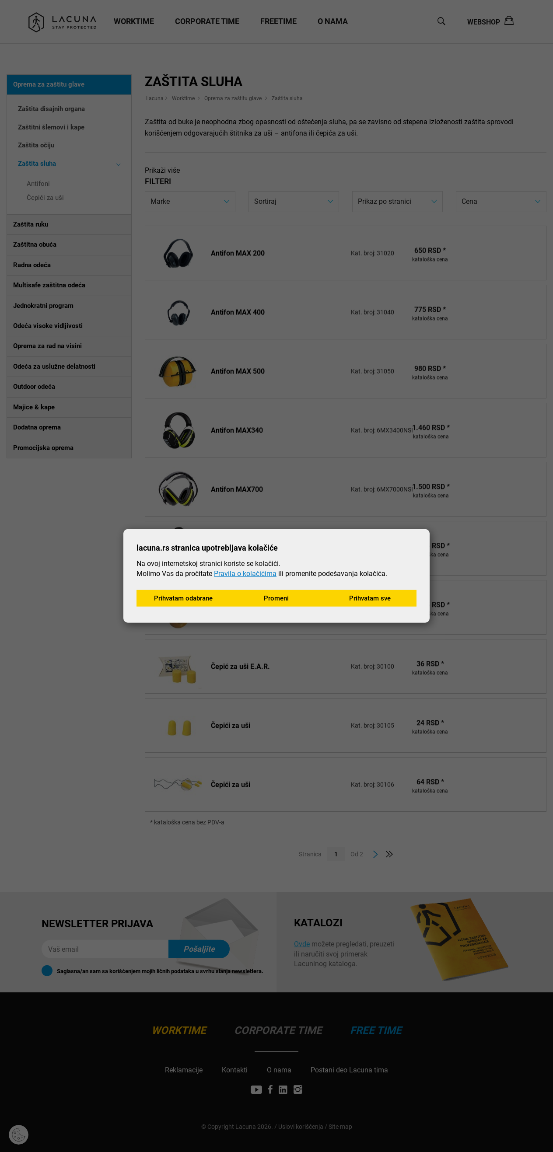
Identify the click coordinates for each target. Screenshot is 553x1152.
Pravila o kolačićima (245, 573)
